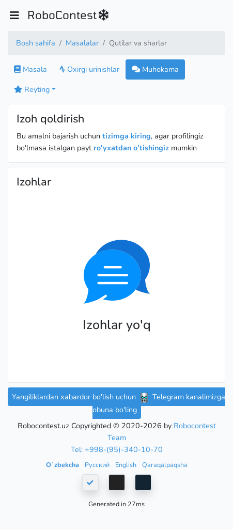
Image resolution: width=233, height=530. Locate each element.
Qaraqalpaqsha (165, 464)
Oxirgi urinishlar (89, 69)
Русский (98, 464)
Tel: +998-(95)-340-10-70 (117, 449)
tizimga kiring (126, 136)
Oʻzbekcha (63, 464)
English (126, 464)
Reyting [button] (32, 89)
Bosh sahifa (35, 43)
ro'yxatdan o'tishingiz (131, 148)
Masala (30, 69)
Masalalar (82, 43)
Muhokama (155, 69)
